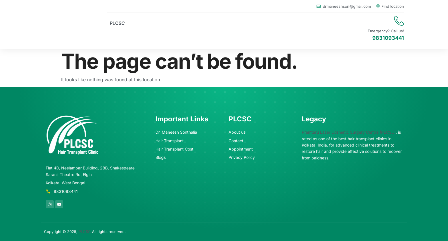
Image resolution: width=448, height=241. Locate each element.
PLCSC (117, 23)
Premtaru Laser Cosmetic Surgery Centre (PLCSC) (349, 132)
